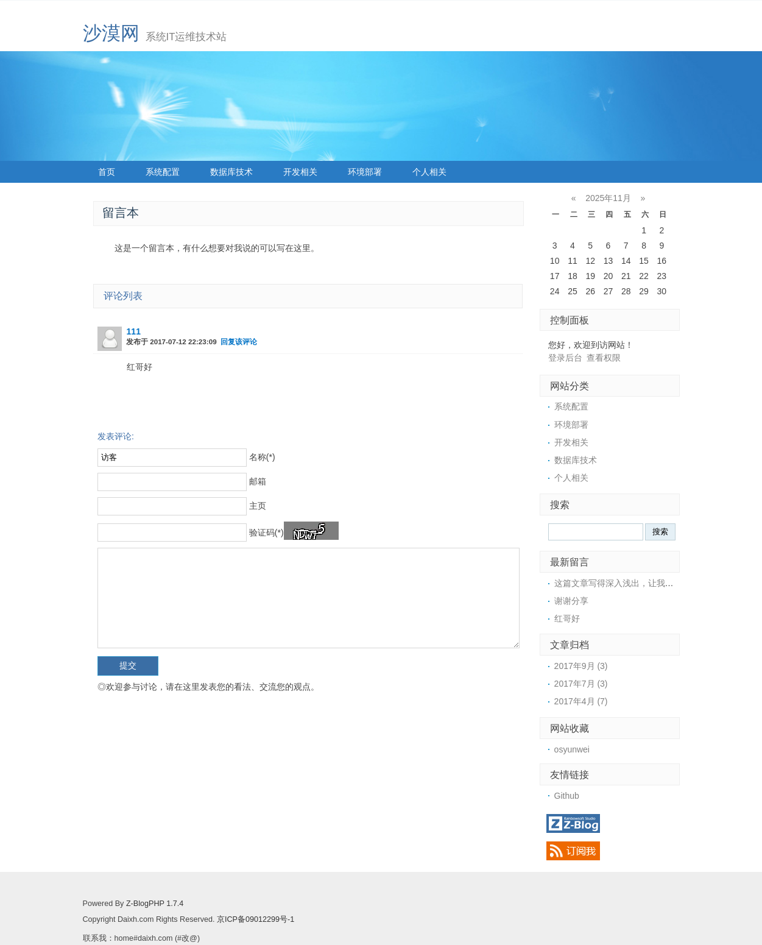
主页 (257, 506)
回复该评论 (238, 341)
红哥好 (567, 618)
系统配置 (163, 172)
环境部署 (365, 172)
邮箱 (257, 481)
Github (566, 796)
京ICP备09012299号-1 (255, 919)
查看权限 (604, 358)
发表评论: (115, 436)
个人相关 (429, 172)
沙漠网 (111, 33)
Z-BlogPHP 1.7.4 (154, 903)
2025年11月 (608, 198)
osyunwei (572, 749)
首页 (106, 172)
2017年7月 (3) (581, 683)
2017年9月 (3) (581, 666)
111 (134, 331)
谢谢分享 (571, 601)
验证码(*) (266, 532)
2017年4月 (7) (581, 701)
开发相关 (300, 172)
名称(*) (262, 457)
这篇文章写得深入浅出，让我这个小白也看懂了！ (648, 583)
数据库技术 (231, 172)
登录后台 (565, 358)
